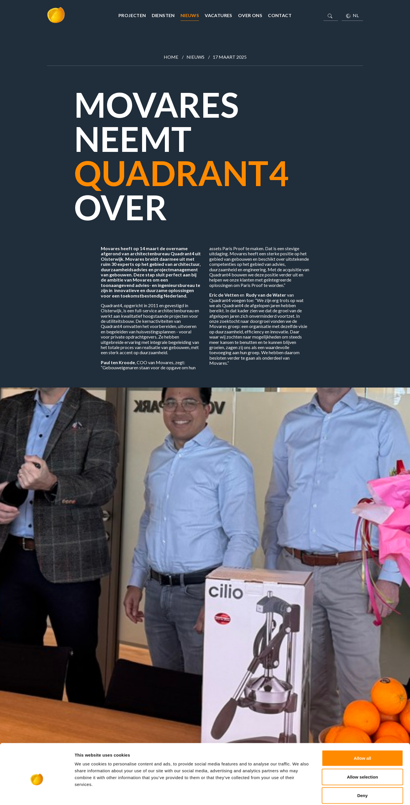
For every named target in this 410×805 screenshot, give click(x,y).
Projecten (132, 15)
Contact (280, 15)
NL (352, 15)
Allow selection (362, 749)
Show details (299, 793)
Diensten (163, 15)
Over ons (250, 15)
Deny (362, 767)
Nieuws (190, 15)
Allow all (362, 730)
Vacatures (218, 15)
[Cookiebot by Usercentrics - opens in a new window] (37, 794)
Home (171, 57)
